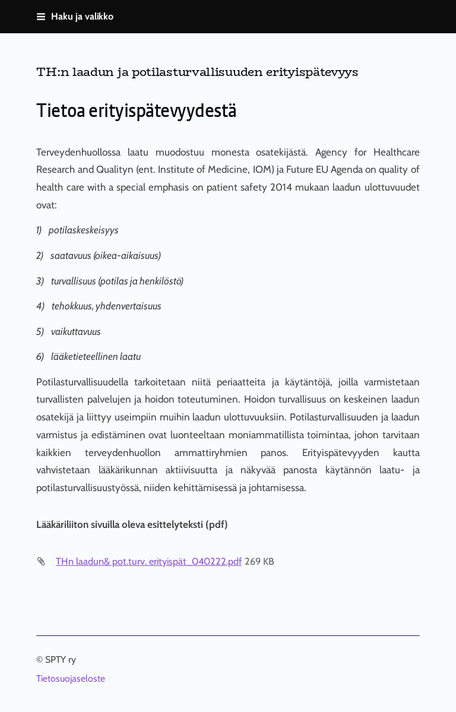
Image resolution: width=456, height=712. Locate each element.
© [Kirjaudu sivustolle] (40, 659)
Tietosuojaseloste (70, 678)
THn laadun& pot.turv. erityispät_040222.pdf (149, 561)
